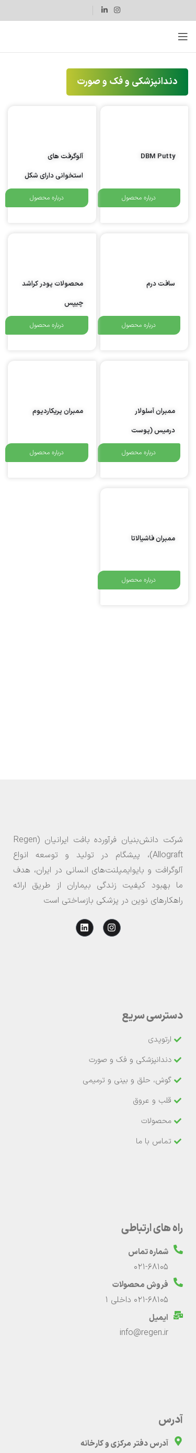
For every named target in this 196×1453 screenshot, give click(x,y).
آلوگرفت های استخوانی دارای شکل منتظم (54, 175)
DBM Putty (158, 156)
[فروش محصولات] (178, 1282)
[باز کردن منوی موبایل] (182, 36)
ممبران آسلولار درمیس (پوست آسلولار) (153, 430)
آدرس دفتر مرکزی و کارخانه (124, 1444)
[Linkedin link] (104, 10)
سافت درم (160, 284)
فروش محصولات (140, 1285)
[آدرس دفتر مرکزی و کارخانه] (178, 1441)
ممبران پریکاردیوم (57, 411)
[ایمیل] (178, 1315)
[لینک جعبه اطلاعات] (80, 10)
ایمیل (158, 1318)
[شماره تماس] (178, 1249)
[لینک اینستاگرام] (117, 10)
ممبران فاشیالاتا (153, 539)
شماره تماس (148, 1252)
